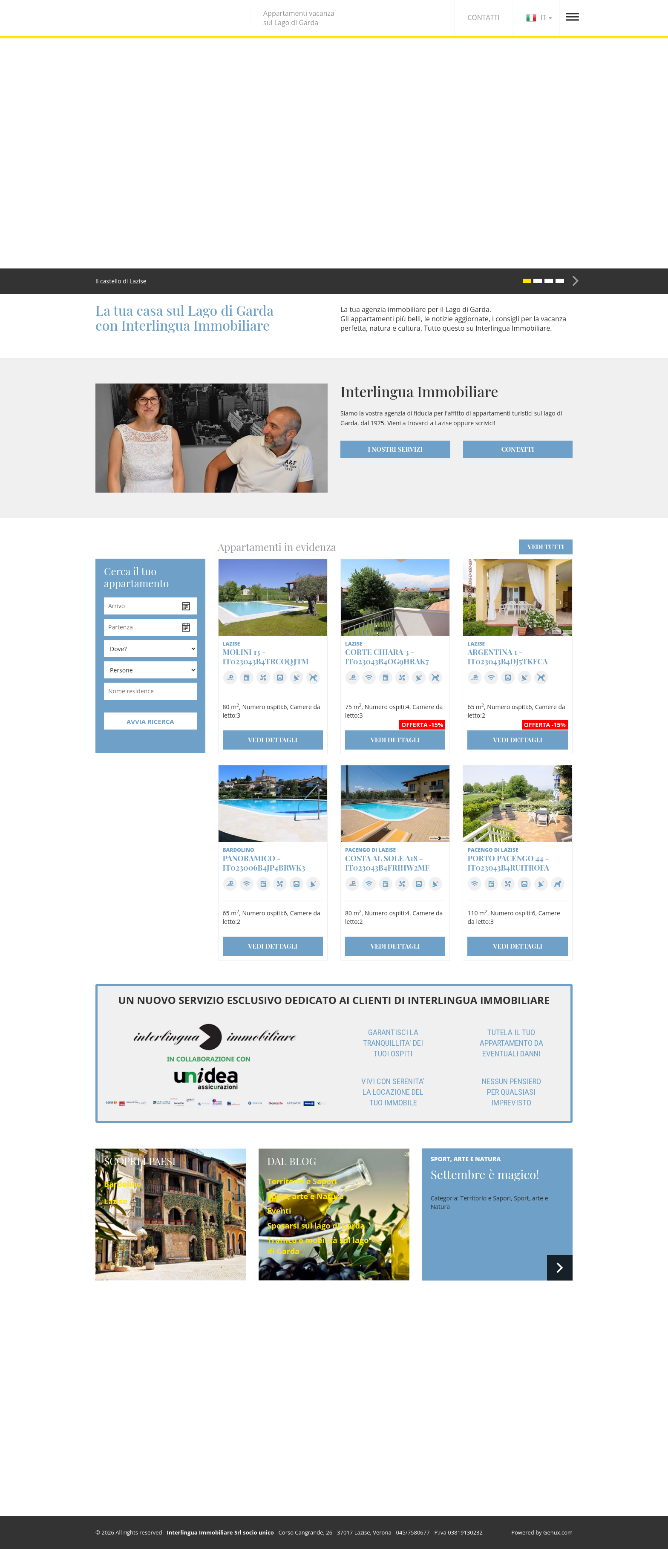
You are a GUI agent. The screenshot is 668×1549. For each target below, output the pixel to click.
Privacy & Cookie (499, 1378)
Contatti (487, 1367)
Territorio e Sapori (302, 1181)
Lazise (115, 1201)
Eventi (279, 1211)
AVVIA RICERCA (150, 721)
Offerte (269, 1377)
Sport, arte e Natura (305, 1196)
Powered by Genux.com (542, 1532)
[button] (512, 281)
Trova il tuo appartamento (295, 1366)
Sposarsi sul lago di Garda (316, 1225)
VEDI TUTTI (545, 546)
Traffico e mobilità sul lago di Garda (425, 1416)
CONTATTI (483, 17)
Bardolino (122, 1184)
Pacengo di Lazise (119, 1366)
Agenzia (487, 1356)
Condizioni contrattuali (507, 1389)
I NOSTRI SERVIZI (395, 449)
